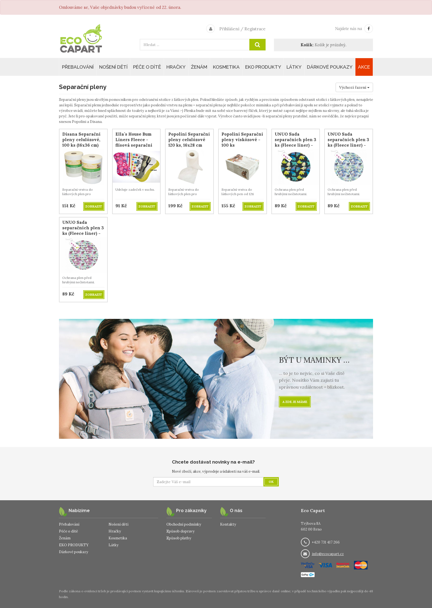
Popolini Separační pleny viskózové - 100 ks (242, 139)
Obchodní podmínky (183, 524)
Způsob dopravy (180, 531)
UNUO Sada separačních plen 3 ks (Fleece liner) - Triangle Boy (348, 142)
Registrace (255, 28)
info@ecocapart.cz (328, 553)
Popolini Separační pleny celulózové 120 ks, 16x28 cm (189, 139)
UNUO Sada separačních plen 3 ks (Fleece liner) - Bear (295, 142)
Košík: (307, 44)
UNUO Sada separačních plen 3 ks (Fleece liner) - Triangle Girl (83, 230)
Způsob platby (178, 538)
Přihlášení (229, 28)
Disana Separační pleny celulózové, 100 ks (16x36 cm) (81, 139)
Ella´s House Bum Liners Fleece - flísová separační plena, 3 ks (133, 142)
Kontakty (228, 524)
